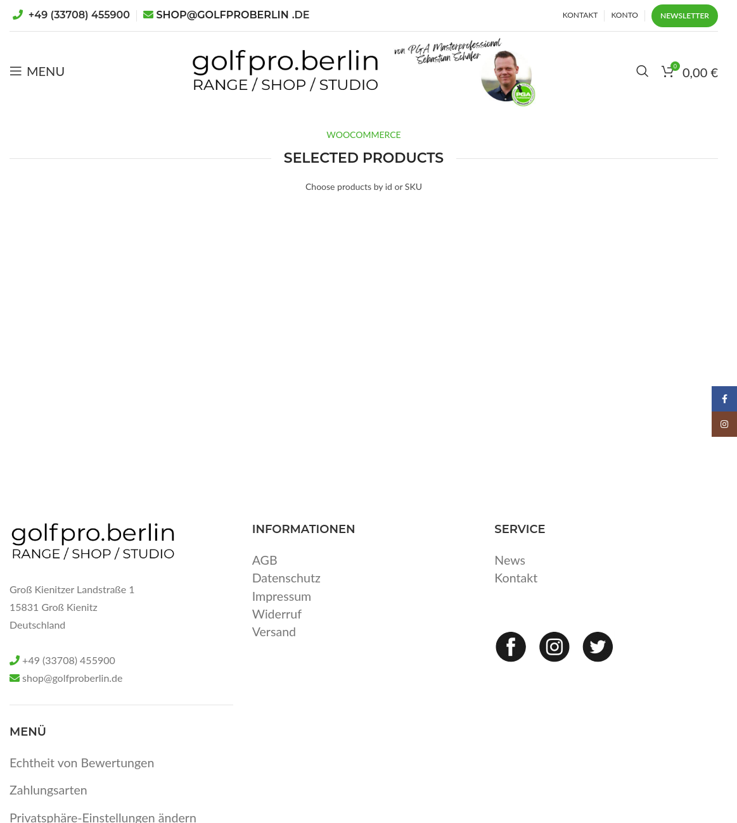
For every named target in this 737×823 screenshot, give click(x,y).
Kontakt (516, 593)
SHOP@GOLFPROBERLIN (233, 15)
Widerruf (277, 628)
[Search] (642, 79)
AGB (265, 575)
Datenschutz (287, 593)
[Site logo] (269, 77)
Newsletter (684, 15)
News (510, 575)
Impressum (282, 611)
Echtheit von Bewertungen (83, 778)
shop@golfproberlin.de (72, 694)
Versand (274, 646)
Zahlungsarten (49, 805)
